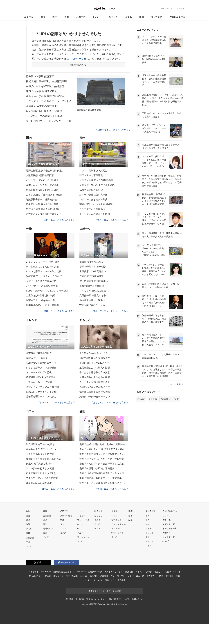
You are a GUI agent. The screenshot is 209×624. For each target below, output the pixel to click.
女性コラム (116, 520)
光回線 (48, 576)
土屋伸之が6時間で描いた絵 (41, 295)
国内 (42, 17)
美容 (178, 576)
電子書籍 (121, 580)
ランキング (156, 17)
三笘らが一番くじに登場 (39, 382)
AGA (100, 580)
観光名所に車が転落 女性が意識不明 (46, 81)
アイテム (139, 572)
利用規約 (80, 599)
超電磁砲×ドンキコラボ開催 (41, 377)
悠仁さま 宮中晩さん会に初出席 (43, 209)
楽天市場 (153, 399)
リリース (167, 516)
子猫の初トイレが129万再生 (94, 362)
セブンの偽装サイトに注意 (40, 454)
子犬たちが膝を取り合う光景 (94, 372)
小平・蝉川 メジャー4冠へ (93, 266)
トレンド (97, 17)
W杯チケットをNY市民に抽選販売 (45, 86)
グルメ (80, 533)
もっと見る (176, 384)
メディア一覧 (168, 524)
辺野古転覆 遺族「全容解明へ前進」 (45, 170)
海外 (54, 17)
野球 (62, 520)
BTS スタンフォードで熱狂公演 (42, 261)
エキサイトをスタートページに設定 (104, 591)
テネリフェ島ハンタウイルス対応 (97, 185)
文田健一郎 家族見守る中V (93, 295)
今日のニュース (177, 17)
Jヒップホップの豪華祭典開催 (42, 285)
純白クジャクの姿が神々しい (94, 396)
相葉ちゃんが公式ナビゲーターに (43, 449)
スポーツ (80, 17)
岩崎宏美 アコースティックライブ (44, 276)
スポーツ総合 (66, 516)
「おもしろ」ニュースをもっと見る (109, 402)
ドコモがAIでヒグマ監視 (39, 372)
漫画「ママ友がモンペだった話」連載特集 (101, 458)
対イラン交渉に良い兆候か (93, 194)
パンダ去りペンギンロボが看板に (43, 180)
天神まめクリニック (114, 572)
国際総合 (30, 538)
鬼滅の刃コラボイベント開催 (41, 391)
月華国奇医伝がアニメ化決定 (41, 396)
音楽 (45, 524)
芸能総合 (47, 516)
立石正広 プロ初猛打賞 (91, 276)
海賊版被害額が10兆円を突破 (41, 199)
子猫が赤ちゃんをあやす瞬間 (94, 377)
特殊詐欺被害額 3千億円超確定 (42, 189)
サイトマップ (168, 537)
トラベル (115, 528)
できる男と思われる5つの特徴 (42, 478)
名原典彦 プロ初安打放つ (92, 271)
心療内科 (129, 572)
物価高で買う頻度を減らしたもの (43, 458)
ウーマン (121, 576)
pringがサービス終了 (37, 358)
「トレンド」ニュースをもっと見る (56, 402)
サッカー (64, 524)
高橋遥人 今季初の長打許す (41, 106)
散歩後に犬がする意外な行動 (94, 391)
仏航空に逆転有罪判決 (91, 189)
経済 (28, 520)
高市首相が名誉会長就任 (39, 353)
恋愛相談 (104, 576)
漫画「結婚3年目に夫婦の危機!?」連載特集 (102, 444)
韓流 (45, 533)
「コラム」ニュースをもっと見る (57, 489)
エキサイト (179, 8)
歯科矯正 (169, 576)
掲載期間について (78, 65)
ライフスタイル (118, 524)
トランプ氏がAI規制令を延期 (94, 214)
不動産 (160, 576)
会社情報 (69, 599)
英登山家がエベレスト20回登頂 (96, 204)
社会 (28, 516)
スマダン (115, 516)
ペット (97, 528)
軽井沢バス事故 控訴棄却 (40, 76)
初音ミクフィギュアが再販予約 (42, 386)
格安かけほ (58, 576)
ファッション (83, 537)
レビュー (81, 516)
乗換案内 (151, 576)
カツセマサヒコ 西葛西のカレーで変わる (49, 101)
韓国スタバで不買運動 (91, 175)
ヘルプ (165, 541)
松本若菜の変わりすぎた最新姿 (42, 305)
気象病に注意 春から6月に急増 (42, 204)
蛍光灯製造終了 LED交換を (40, 444)
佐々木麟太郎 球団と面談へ (93, 281)
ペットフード (90, 580)
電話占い (158, 572)
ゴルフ (63, 528)
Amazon (141, 399)
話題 (130, 520)
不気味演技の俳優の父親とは (41, 473)
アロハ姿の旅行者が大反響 (40, 468)
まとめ (29, 528)
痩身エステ (110, 580)
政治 (28, 524)
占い (113, 576)
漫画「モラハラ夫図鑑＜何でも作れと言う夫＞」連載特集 (103, 483)
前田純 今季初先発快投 (91, 261)
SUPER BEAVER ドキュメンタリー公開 (48, 121)
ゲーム (80, 524)
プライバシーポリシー (96, 599)
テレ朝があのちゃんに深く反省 (42, 266)
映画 (45, 520)
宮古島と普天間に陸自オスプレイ (43, 214)
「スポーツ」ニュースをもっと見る (109, 311)
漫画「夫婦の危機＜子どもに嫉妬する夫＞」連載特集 (103, 454)
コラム (128, 17)
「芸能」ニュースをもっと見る (58, 311)
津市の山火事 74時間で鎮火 (41, 91)
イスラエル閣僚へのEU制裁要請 (96, 180)
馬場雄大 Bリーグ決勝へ (92, 300)
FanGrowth (80, 572)
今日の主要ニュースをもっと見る (113, 130)
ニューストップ (165, 8)
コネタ (97, 520)
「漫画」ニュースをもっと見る (111, 489)
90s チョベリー (118, 533)
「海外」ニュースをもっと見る (111, 220)
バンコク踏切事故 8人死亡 (93, 170)
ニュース (28, 17)
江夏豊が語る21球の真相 (39, 483)
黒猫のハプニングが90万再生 (94, 386)
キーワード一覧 (169, 528)
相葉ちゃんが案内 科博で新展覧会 (45, 96)
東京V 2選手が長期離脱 (91, 285)
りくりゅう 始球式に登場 (92, 290)
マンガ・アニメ (84, 520)
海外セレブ (48, 528)
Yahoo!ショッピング (169, 399)
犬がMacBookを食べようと (93, 353)
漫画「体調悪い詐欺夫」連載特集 (97, 468)
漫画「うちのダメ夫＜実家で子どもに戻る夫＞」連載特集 (103, 463)
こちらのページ (75, 58)
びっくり (98, 516)
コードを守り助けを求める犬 (94, 382)
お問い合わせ (138, 599)
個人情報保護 (115, 599)
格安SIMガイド (36, 576)
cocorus (83, 576)
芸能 (66, 17)
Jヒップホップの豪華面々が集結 (44, 116)
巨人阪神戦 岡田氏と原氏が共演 (44, 111)
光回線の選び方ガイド (63, 572)
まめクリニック (95, 572)
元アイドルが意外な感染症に (41, 281)
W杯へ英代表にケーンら (92, 305)
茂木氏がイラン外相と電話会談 (42, 185)
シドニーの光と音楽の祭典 (93, 199)
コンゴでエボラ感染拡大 (92, 209)
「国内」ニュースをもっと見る (58, 220)
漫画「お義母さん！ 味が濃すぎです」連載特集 (103, 449)
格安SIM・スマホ (172, 572)
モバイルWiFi (72, 576)
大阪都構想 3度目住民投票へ (41, 175)
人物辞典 (166, 533)
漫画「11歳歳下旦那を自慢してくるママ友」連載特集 (103, 473)
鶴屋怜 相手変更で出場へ (39, 463)
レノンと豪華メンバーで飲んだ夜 (43, 271)
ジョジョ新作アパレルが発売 (41, 367)
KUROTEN (46, 572)
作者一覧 (166, 520)
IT (78, 528)
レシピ (131, 576)
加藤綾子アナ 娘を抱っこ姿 (40, 300)
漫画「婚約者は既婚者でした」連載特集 (100, 478)
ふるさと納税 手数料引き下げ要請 (44, 194)
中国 (28, 542)
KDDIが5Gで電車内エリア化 (41, 362)
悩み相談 (94, 576)
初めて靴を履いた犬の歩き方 (94, 358)
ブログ (149, 572)
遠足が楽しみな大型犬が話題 (94, 367)
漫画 (141, 17)
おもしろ (113, 17)
